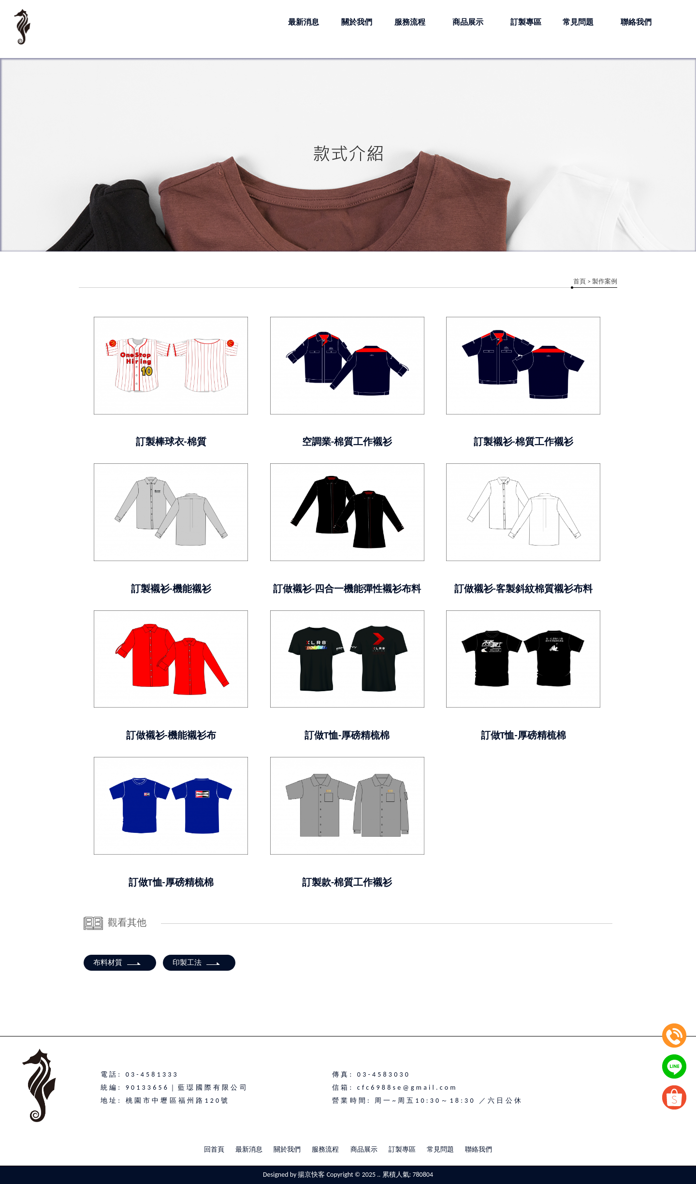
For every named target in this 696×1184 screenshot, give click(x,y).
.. (378, 1174)
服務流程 (325, 1149)
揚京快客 (311, 1174)
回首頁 (214, 1149)
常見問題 (440, 1149)
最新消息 (248, 1149)
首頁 (579, 281)
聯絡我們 (478, 1149)
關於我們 (287, 1149)
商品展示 (363, 1149)
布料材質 (117, 962)
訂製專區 (402, 1149)
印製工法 (197, 962)
